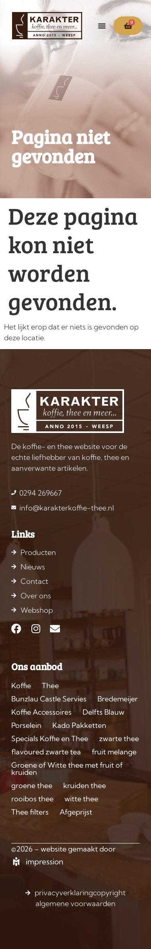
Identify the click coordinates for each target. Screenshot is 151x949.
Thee (50, 685)
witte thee (81, 798)
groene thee (31, 785)
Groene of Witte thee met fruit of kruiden (67, 768)
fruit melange (114, 751)
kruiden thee (84, 785)
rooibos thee (32, 798)
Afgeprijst (76, 812)
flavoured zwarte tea (46, 751)
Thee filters (30, 812)
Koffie (21, 685)
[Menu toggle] (102, 26)
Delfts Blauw (103, 712)
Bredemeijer (117, 698)
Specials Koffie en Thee (49, 738)
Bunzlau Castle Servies (49, 698)
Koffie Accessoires (41, 712)
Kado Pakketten (79, 725)
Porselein (26, 725)
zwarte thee (119, 738)
